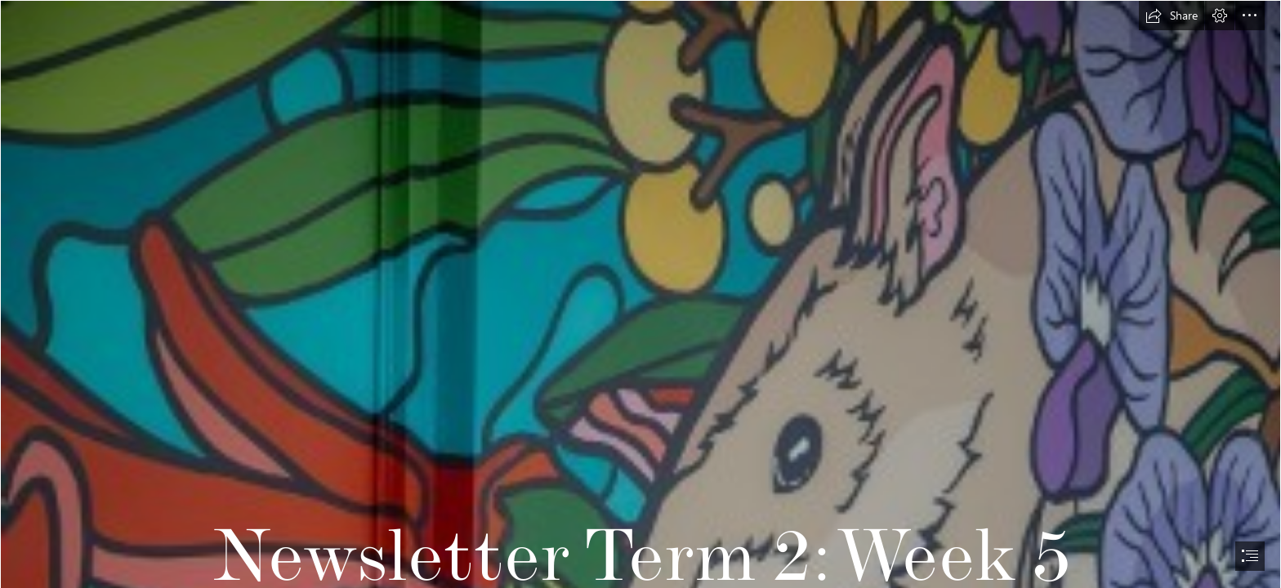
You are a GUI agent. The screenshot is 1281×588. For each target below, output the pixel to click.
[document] (640, 294)
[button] (1171, 15)
